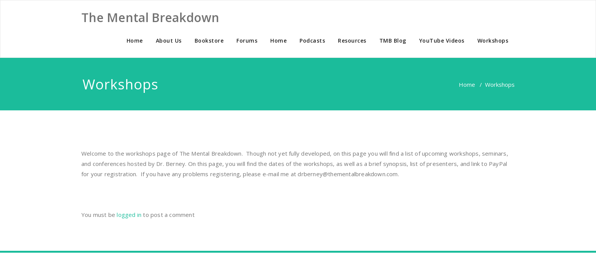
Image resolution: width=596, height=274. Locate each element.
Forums (246, 40)
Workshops (493, 40)
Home (135, 40)
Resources (352, 40)
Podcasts (312, 40)
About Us (169, 40)
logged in (129, 214)
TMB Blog (392, 40)
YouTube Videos (441, 40)
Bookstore (209, 40)
